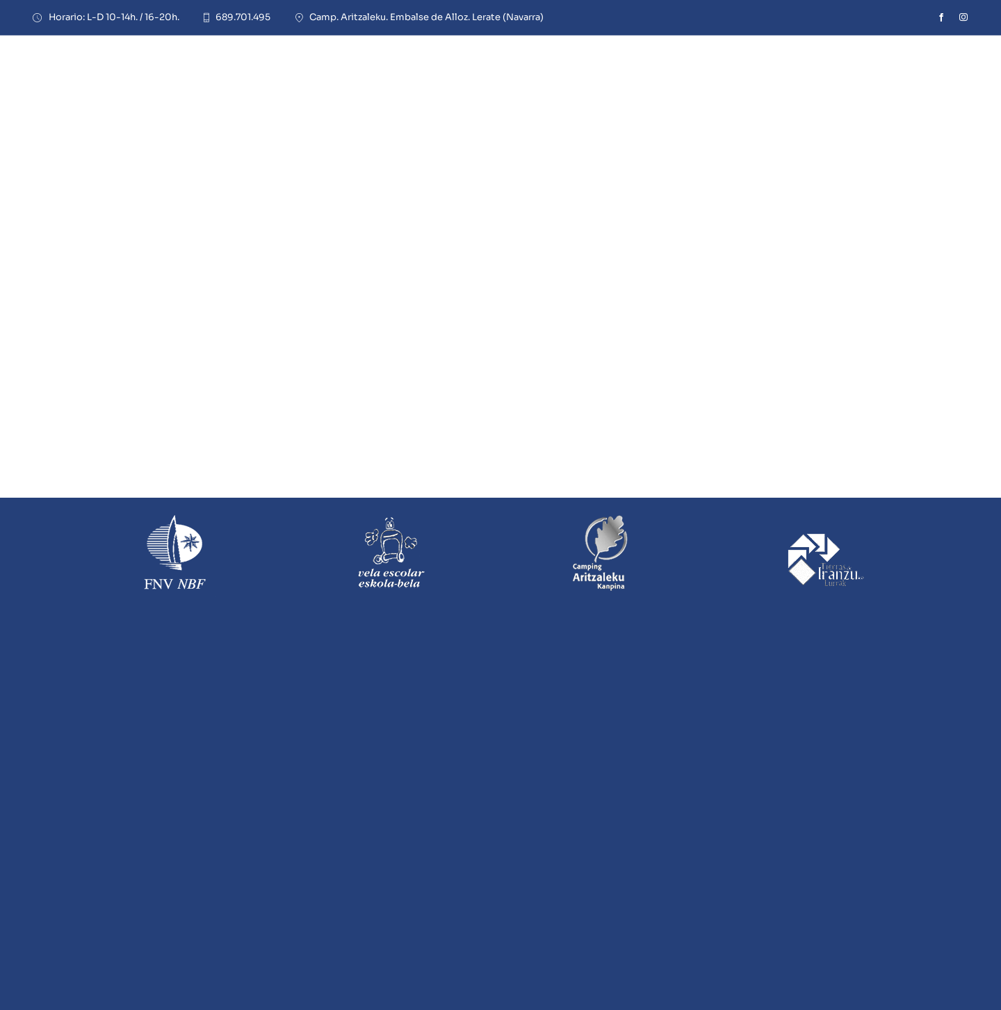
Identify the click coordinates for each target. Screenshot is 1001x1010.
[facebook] (941, 17)
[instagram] (963, 17)
